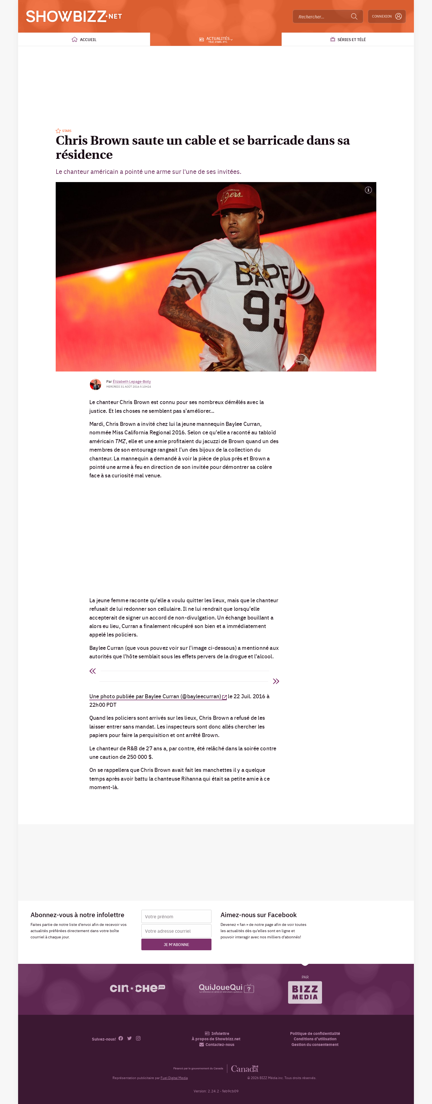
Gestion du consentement (314, 1044)
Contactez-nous (216, 1044)
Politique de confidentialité (315, 1033)
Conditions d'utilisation (315, 1038)
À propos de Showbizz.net (216, 1038)
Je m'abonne (176, 944)
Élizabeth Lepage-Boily (132, 381)
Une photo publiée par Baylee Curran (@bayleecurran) (155, 696)
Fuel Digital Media (174, 1077)
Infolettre (217, 1033)
